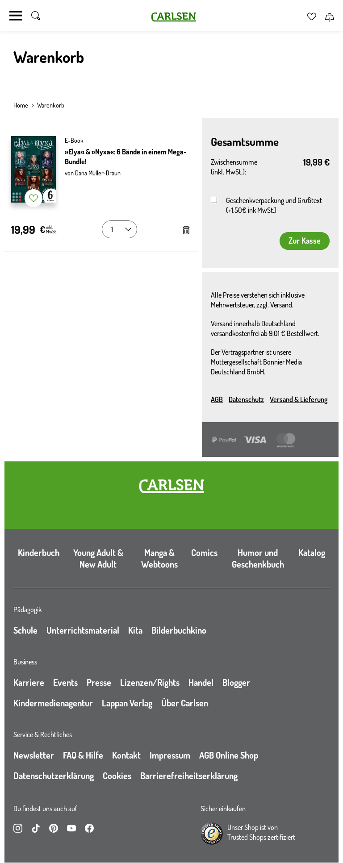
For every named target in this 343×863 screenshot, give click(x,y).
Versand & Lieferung (298, 399)
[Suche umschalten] (36, 16)
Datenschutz (246, 399)
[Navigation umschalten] (15, 15)
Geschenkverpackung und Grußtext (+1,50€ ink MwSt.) (274, 205)
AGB (217, 399)
